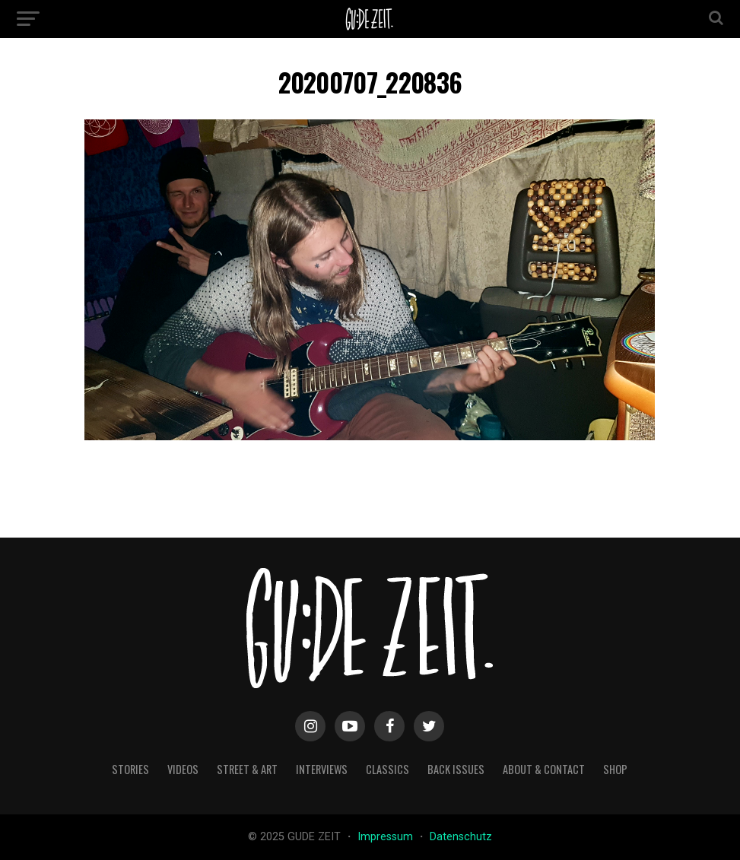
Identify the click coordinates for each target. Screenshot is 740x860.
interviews (322, 769)
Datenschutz (461, 836)
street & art (247, 769)
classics (387, 769)
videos (182, 769)
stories (130, 769)
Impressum (386, 836)
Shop (615, 769)
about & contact (544, 769)
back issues (455, 769)
